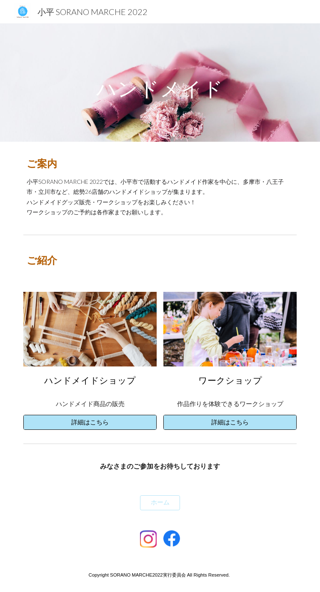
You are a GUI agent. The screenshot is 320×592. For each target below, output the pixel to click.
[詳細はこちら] (90, 422)
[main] (160, 82)
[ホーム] (159, 503)
